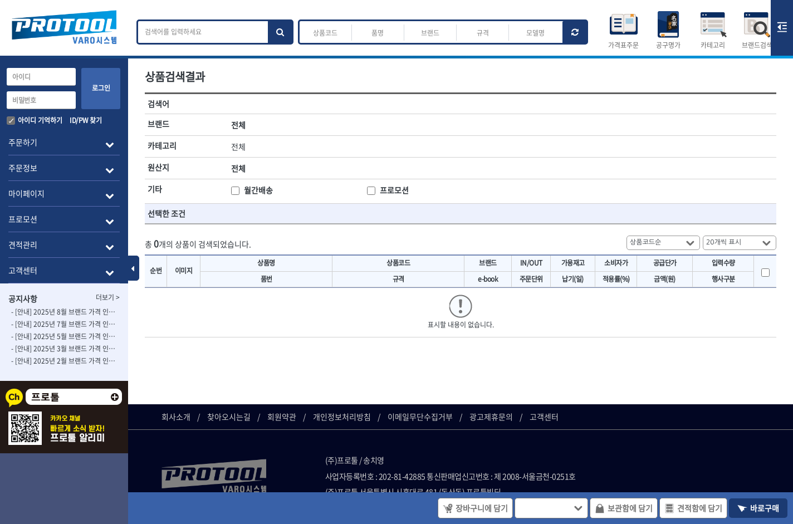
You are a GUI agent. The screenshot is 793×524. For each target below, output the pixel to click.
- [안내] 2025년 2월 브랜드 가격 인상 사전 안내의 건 (64, 361)
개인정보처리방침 (342, 416)
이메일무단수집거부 (420, 416)
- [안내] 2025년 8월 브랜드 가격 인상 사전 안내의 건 (64, 312)
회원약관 (281, 416)
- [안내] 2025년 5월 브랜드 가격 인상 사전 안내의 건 (64, 336)
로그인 (101, 88)
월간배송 (258, 189)
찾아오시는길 (229, 416)
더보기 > (108, 297)
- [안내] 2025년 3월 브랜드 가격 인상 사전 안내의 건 (64, 349)
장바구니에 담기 (475, 507)
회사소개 (175, 416)
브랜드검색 (757, 45)
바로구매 (758, 507)
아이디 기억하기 (34, 120)
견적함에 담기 (693, 507)
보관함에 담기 (624, 507)
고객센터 (544, 416)
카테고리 (713, 45)
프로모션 (394, 189)
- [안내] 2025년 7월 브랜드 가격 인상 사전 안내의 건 (64, 324)
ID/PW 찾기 (85, 120)
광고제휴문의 (491, 416)
